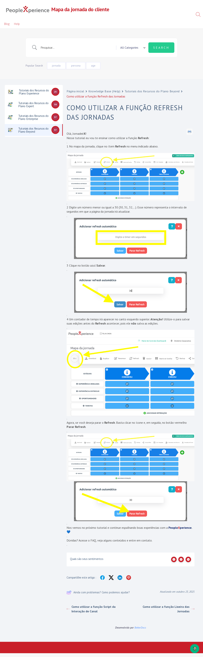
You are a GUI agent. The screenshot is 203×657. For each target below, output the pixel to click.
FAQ (93, 540)
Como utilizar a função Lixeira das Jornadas (168, 609)
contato (146, 540)
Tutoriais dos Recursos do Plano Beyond (152, 91)
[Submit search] (161, 47)
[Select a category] (132, 47)
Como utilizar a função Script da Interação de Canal (91, 609)
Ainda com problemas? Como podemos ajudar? (98, 592)
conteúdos (119, 540)
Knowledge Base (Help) (104, 91)
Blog (6, 23)
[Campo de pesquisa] (77, 47)
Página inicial (75, 91)
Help (17, 23)
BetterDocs (140, 627)
